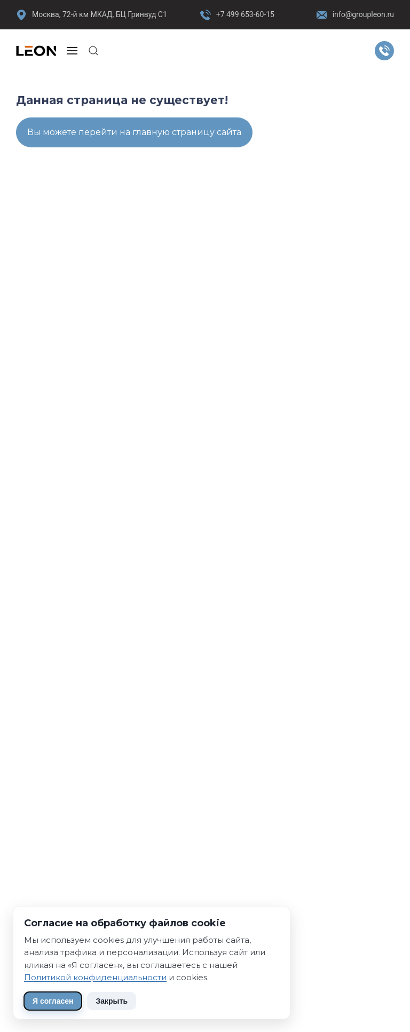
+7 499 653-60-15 (245, 14)
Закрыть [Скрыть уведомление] (112, 1001)
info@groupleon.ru (355, 15)
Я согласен (53, 1001)
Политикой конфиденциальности (95, 977)
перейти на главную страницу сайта (159, 132)
